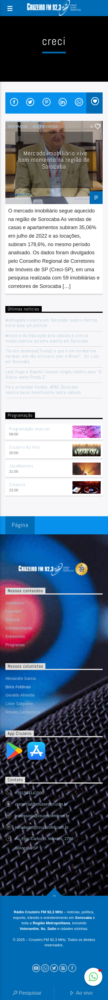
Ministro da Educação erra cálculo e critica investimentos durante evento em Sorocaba (46, 338)
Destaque (18, 126)
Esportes (13, 611)
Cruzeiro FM (20, 194)
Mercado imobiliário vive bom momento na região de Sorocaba (54, 160)
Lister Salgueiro (19, 703)
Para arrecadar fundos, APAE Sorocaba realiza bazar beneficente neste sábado (43, 389)
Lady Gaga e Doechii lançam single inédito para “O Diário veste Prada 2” (53, 374)
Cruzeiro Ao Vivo (24, 447)
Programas (15, 645)
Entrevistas (45, 126)
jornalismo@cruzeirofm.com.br (42, 827)
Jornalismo (15, 603)
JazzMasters (21, 466)
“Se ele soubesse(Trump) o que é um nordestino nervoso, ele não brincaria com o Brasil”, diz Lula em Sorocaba (52, 356)
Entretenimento (18, 628)
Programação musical (29, 429)
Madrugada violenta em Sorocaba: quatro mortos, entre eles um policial (51, 322)
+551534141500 (29, 793)
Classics (17, 484)
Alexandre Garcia (20, 678)
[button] (93, 977)
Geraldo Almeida (20, 695)
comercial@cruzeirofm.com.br (41, 804)
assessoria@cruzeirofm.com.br (42, 816)
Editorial (12, 619)
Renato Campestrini (22, 712)
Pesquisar (26, 993)
